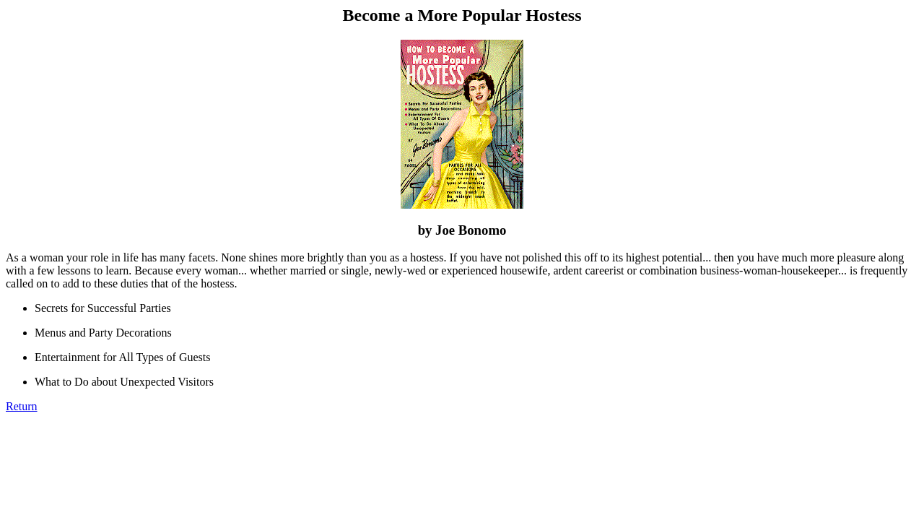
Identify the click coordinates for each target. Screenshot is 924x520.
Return (22, 406)
